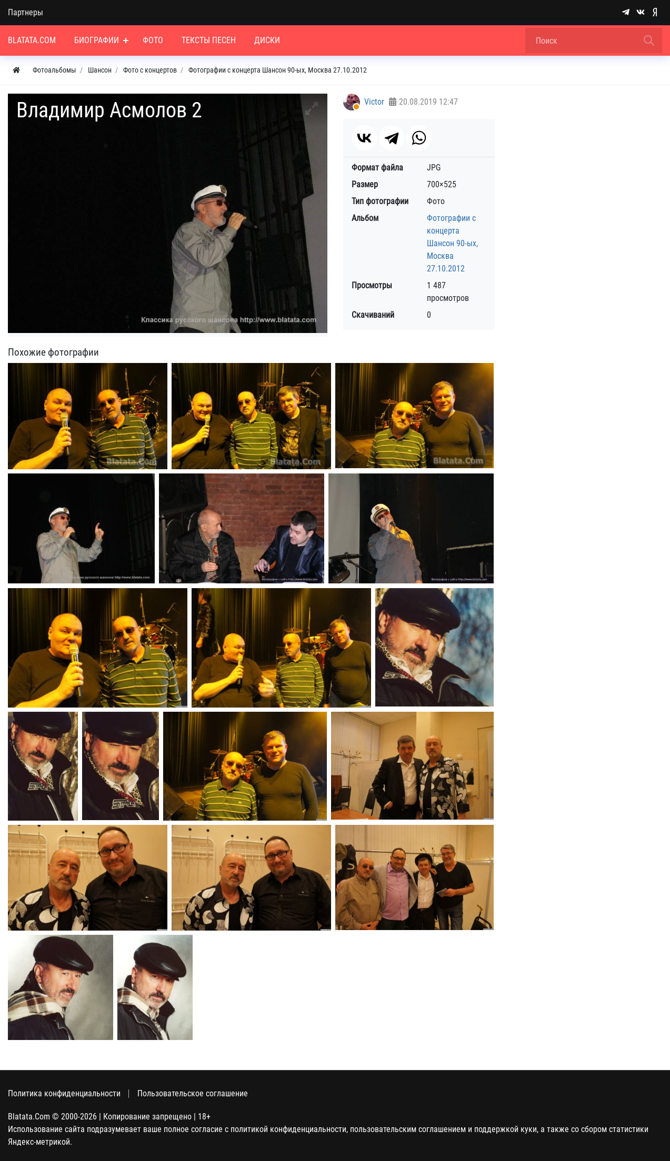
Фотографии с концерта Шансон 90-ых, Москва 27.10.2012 (452, 243)
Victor (374, 102)
